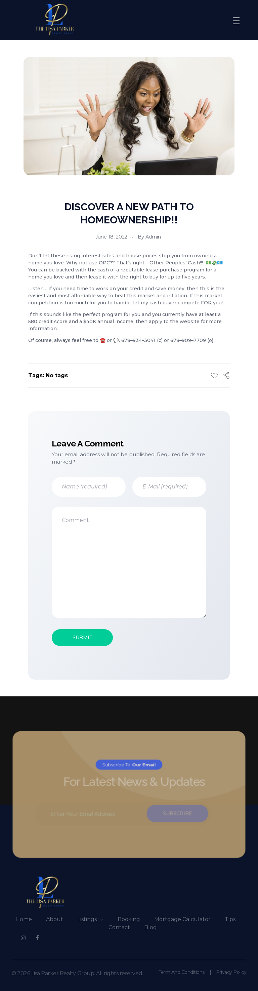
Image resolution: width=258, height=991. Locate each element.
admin (153, 237)
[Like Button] (214, 375)
